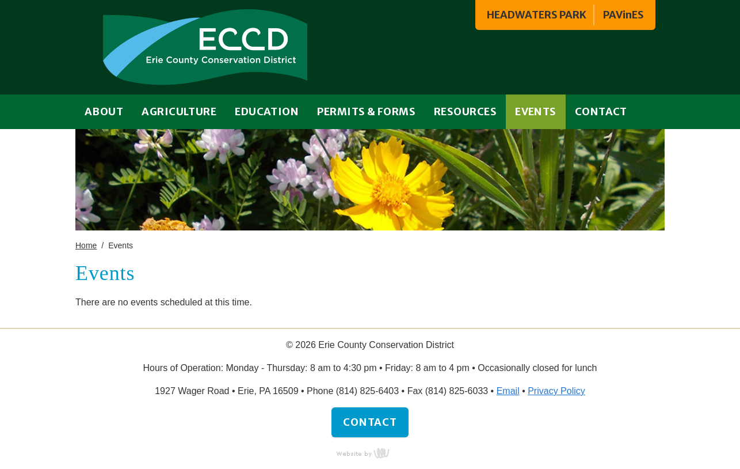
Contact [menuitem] (601, 111)
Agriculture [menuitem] (179, 111)
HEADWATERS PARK (536, 14)
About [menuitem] (104, 111)
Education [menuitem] (267, 111)
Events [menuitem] (535, 111)
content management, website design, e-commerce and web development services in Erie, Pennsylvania (370, 453)
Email (508, 391)
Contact (370, 422)
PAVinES (623, 14)
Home (86, 245)
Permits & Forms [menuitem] (366, 111)
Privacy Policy (556, 391)
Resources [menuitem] (465, 111)
